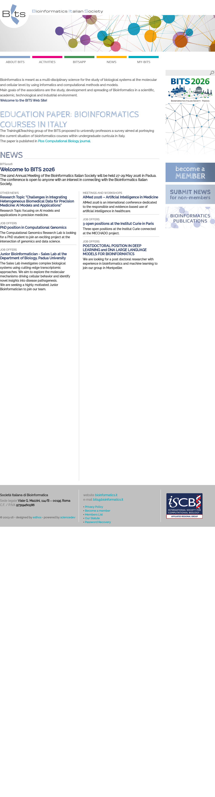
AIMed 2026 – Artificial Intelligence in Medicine (120, 197)
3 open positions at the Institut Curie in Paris (118, 224)
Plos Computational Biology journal (64, 141)
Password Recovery (98, 522)
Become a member (97, 510)
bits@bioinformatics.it (108, 499)
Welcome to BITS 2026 (27, 169)
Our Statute (92, 518)
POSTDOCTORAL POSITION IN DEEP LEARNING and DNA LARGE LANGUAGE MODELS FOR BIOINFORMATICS (115, 250)
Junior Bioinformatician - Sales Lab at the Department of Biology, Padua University (33, 256)
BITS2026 (6, 164)
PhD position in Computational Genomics (33, 228)
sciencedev (67, 517)
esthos (37, 517)
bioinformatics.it (106, 495)
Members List (94, 514)
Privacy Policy (94, 506)
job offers (8, 223)
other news (9, 193)
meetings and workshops (102, 193)
